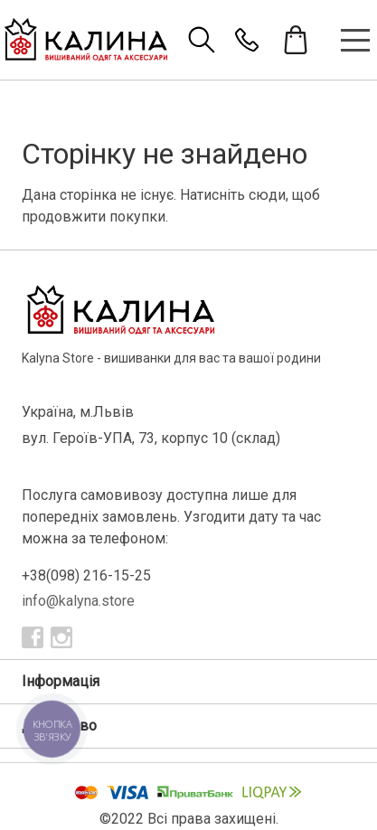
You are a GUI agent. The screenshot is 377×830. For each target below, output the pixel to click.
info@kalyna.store (78, 600)
